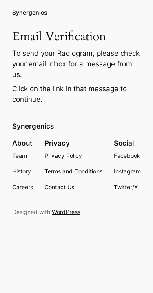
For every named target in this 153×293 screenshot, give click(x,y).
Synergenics (29, 12)
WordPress (66, 211)
